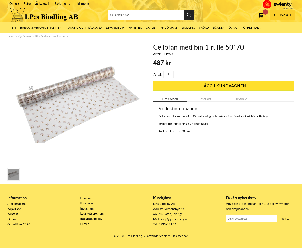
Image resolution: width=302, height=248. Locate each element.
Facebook (86, 203)
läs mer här (180, 236)
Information (170, 99)
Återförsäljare (16, 203)
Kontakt (12, 214)
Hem (10, 36)
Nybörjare (169, 27)
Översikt (205, 99)
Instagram (87, 208)
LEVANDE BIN (115, 27)
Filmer (84, 224)
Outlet (151, 27)
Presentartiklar (32, 36)
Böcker (218, 27)
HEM (12, 27)
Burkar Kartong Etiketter (40, 27)
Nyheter (135, 27)
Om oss (14, 3)
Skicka (285, 219)
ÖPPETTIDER (251, 27)
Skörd (204, 27)
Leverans (241, 99)
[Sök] (151, 15)
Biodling (188, 27)
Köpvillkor (14, 209)
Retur (27, 3)
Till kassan (282, 15)
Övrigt (234, 27)
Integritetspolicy (91, 218)
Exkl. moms (62, 3)
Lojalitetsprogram (92, 213)
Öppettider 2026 (18, 224)
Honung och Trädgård (83, 27)
